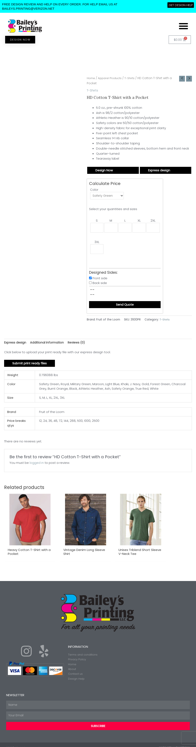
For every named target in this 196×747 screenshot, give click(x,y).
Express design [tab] (15, 344)
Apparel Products (111, 78)
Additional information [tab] (47, 344)
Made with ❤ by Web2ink (174, 741)
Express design (159, 170)
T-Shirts (132, 78)
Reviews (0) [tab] (77, 344)
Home (91, 78)
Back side (100, 284)
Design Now (104, 170)
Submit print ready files (30, 365)
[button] (183, 26)
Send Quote (125, 306)
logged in (37, 464)
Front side (100, 279)
